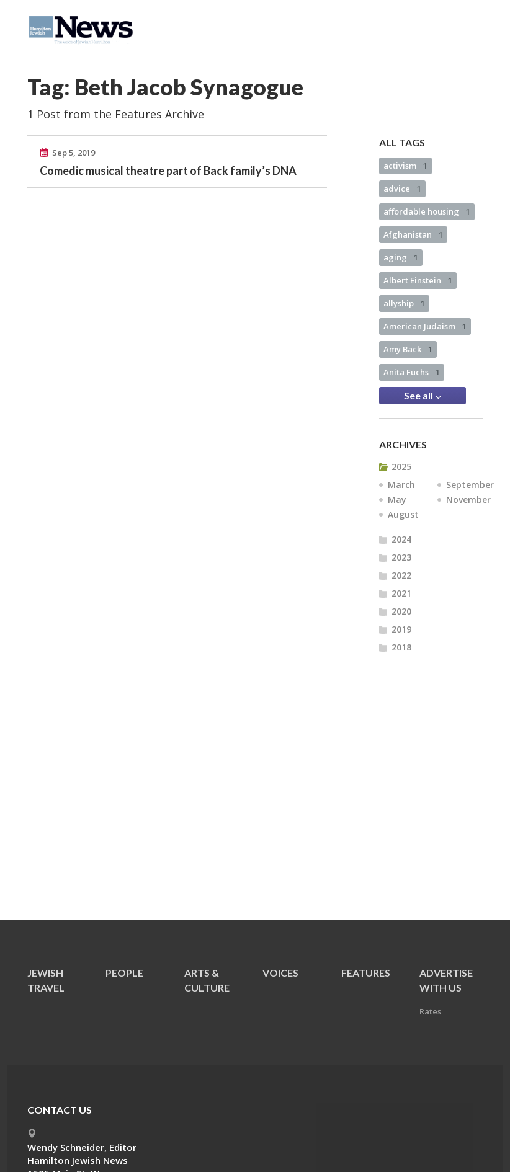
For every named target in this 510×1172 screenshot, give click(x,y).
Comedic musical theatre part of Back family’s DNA (168, 170)
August (403, 514)
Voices (280, 973)
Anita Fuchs (411, 372)
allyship (404, 303)
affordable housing (426, 211)
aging (400, 257)
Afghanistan (413, 234)
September (470, 485)
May (397, 499)
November (468, 499)
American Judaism (425, 326)
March (401, 485)
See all (422, 395)
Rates (430, 1011)
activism (405, 165)
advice (402, 188)
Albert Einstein (417, 280)
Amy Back (407, 349)
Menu (469, 26)
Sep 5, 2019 (73, 152)
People (124, 973)
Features (365, 973)
